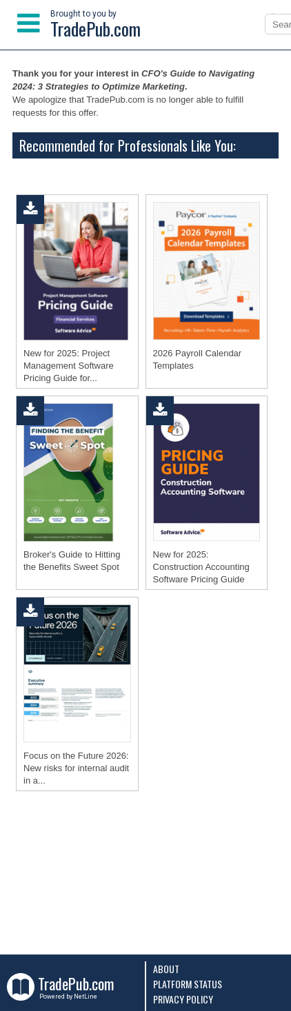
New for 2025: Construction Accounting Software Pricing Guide (201, 566)
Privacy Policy (183, 999)
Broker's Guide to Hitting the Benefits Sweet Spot (72, 560)
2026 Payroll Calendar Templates (197, 359)
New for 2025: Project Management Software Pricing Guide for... (68, 365)
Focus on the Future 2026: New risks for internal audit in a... (76, 768)
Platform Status (187, 984)
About (166, 968)
